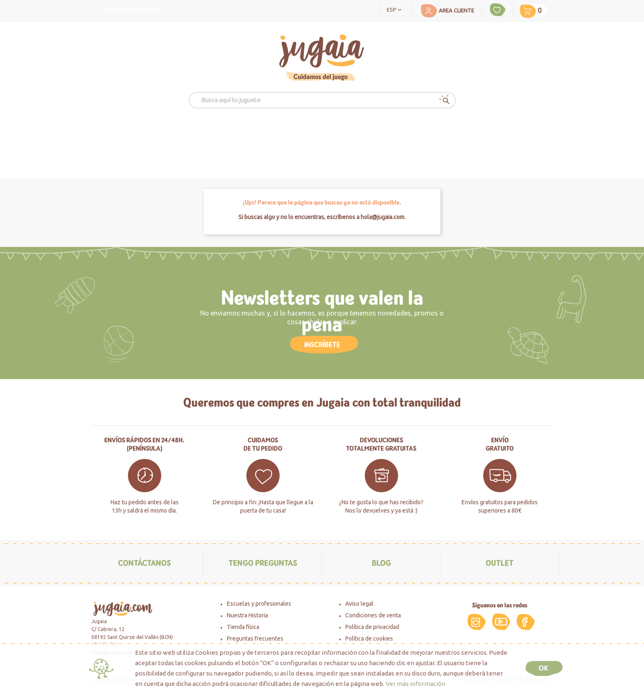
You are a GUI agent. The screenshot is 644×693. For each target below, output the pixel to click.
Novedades (435, 138)
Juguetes (159, 138)
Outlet (506, 138)
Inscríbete (322, 345)
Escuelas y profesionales (259, 603)
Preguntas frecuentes (255, 638)
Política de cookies (369, 638)
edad (218, 138)
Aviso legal (359, 603)
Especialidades (356, 138)
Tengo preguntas (263, 563)
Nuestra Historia (247, 615)
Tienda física (243, 627)
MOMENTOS (278, 138)
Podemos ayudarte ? (135, 10)
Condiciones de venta (373, 615)
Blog (381, 563)
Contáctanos (144, 563)
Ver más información (415, 683)
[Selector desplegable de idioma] (396, 9)
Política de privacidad (372, 627)
